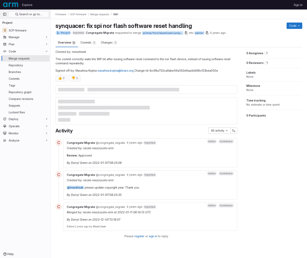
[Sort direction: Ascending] (234, 130)
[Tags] (25, 85)
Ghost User (99, 226)
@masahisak (75, 187)
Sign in (298, 5)
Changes (109, 43)
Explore (27, 5)
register (139, 236)
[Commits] (25, 78)
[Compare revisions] (25, 99)
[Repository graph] (25, 92)
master (199, 33)
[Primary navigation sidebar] (5, 14)
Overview (67, 43)
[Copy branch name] (186, 32)
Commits (88, 43)
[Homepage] (10, 5)
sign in (153, 236)
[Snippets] (25, 105)
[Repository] (25, 65)
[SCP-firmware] (25, 30)
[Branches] (25, 72)
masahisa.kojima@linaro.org (116, 70)
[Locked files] (25, 112)
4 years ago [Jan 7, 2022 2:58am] (218, 32)
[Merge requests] (25, 58)
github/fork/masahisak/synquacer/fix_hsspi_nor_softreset (163, 33)
